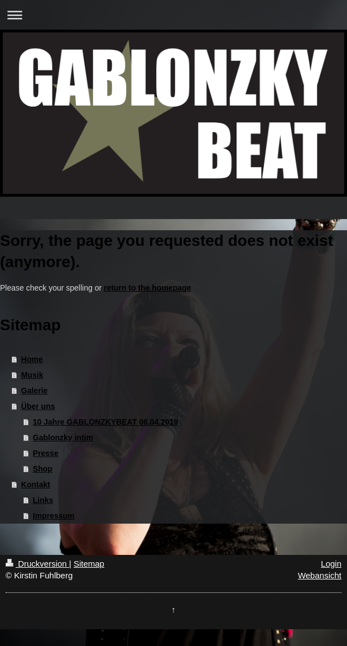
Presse (46, 453)
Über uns (38, 406)
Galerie (34, 390)
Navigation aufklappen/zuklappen (173, 15)
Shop (42, 468)
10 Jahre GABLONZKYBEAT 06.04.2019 (105, 421)
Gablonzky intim (63, 437)
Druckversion (37, 563)
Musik (32, 374)
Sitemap (89, 563)
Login (331, 563)
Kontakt (35, 484)
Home (32, 359)
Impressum (54, 515)
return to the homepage (147, 287)
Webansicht (319, 575)
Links (43, 500)
